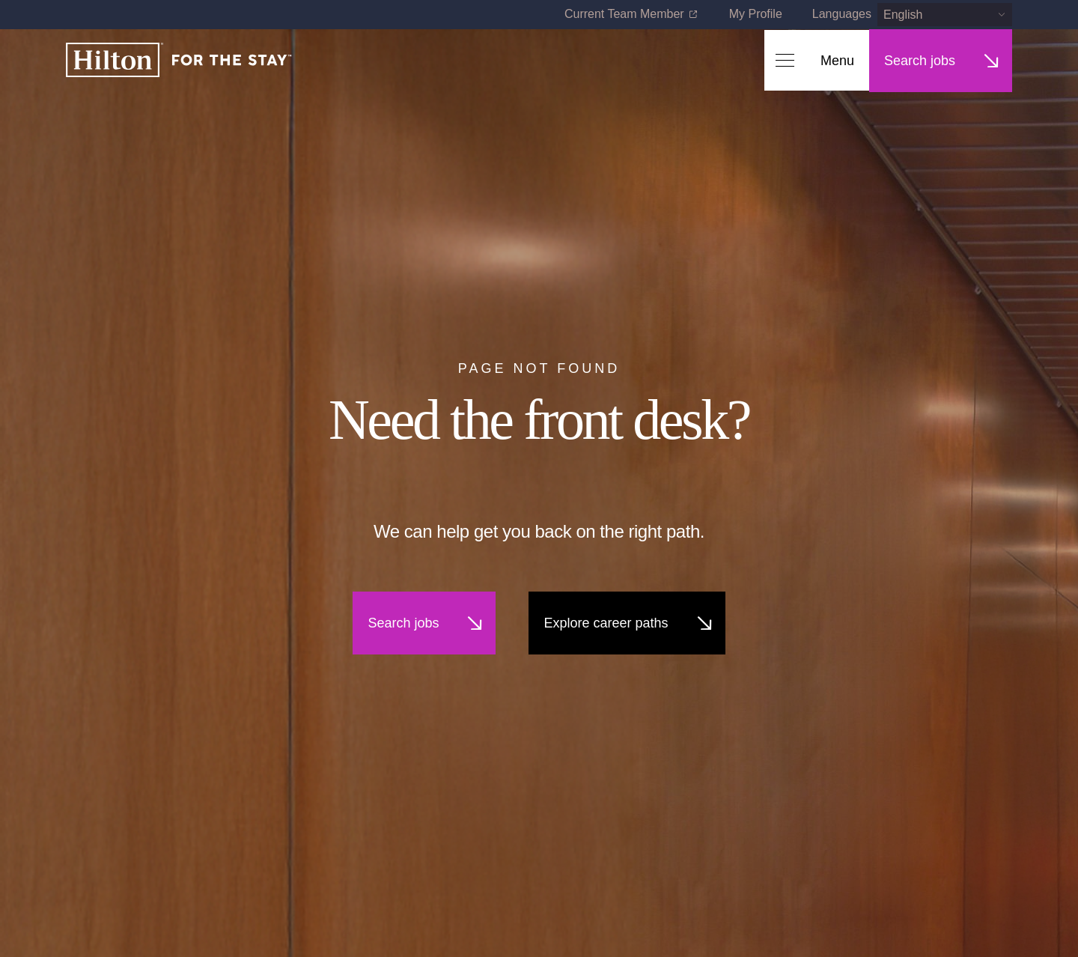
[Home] (179, 61)
